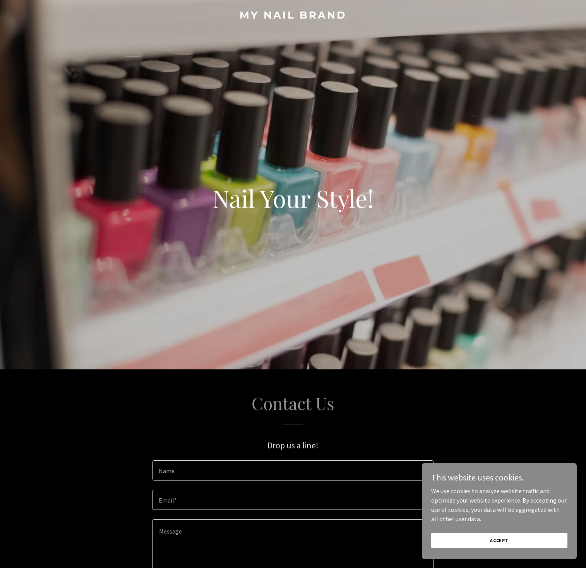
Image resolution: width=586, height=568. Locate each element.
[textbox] (292, 470)
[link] (293, 16)
